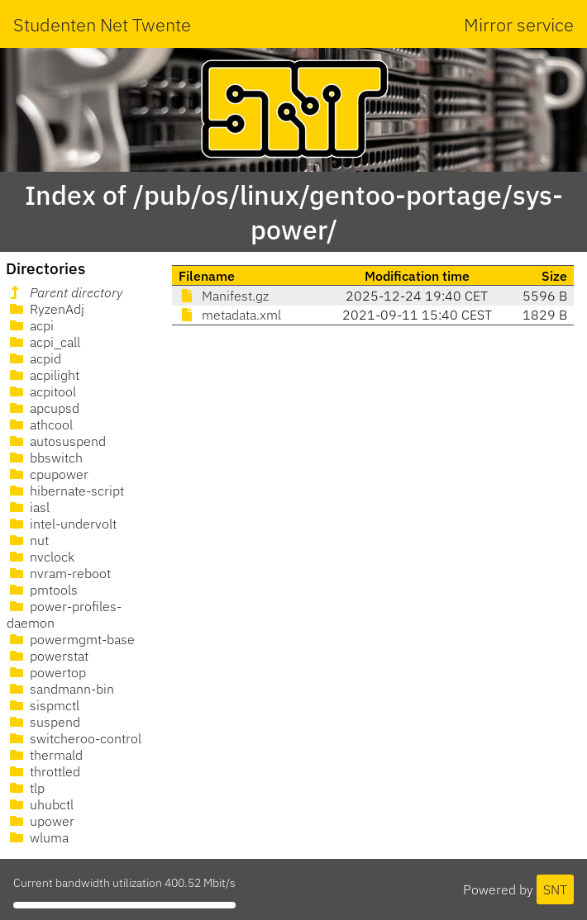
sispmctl (43, 705)
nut (28, 540)
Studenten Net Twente (102, 24)
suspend (43, 722)
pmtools (42, 589)
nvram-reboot (59, 573)
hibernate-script (65, 490)
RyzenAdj (45, 309)
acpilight (43, 375)
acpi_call (43, 342)
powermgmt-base (71, 639)
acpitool (41, 391)
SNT (555, 889)
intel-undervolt (62, 523)
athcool (40, 424)
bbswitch (45, 457)
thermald (45, 755)
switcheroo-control (74, 738)
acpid (34, 358)
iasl (28, 507)
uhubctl (40, 804)
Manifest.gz (224, 295)
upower (40, 821)
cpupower (47, 474)
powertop (46, 672)
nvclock (40, 556)
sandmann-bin (60, 689)
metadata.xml (230, 314)
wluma (38, 837)
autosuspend (56, 441)
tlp (26, 788)
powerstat (47, 655)
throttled (43, 771)
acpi (30, 325)
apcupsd (43, 408)
